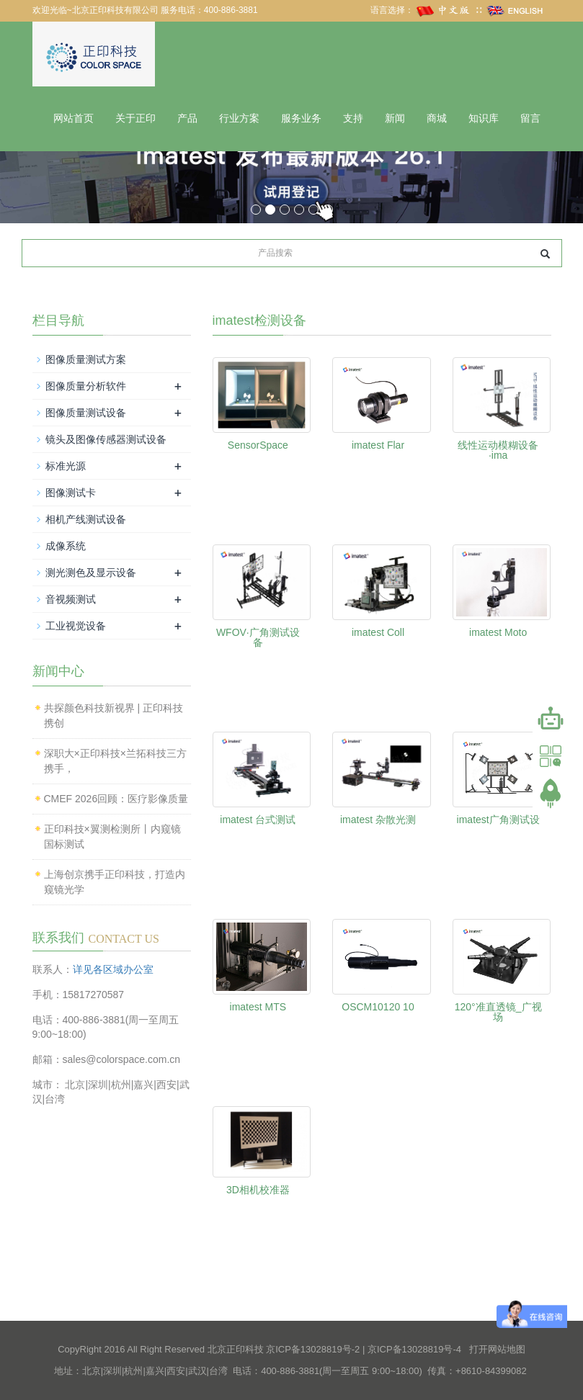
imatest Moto (498, 632)
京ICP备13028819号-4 (414, 1349)
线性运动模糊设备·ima (498, 450)
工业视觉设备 (75, 626)
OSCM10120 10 (378, 1007)
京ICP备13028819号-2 (313, 1349)
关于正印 (135, 118)
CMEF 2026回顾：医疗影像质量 (116, 798)
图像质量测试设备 (85, 412)
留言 (530, 118)
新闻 (395, 118)
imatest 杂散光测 (378, 819)
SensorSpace (258, 445)
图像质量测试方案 (85, 359)
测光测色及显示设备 (90, 572)
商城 (437, 118)
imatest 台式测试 (257, 819)
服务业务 (301, 118)
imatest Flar (378, 445)
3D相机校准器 (258, 1189)
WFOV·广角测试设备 (258, 637)
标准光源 (65, 466)
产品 (187, 118)
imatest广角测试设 (498, 819)
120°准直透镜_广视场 (498, 1012)
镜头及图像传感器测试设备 (105, 439)
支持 (353, 118)
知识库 (483, 118)
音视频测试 (70, 599)
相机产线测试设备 (85, 519)
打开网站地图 (497, 1349)
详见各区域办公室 (113, 969)
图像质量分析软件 (85, 386)
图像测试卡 (70, 492)
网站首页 (73, 118)
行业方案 (239, 118)
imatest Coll (378, 632)
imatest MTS (258, 1007)
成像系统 (65, 546)
